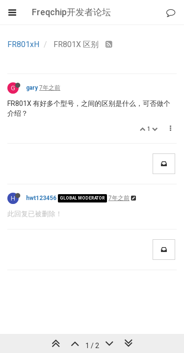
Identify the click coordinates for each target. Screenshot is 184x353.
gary (32, 87)
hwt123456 (41, 198)
